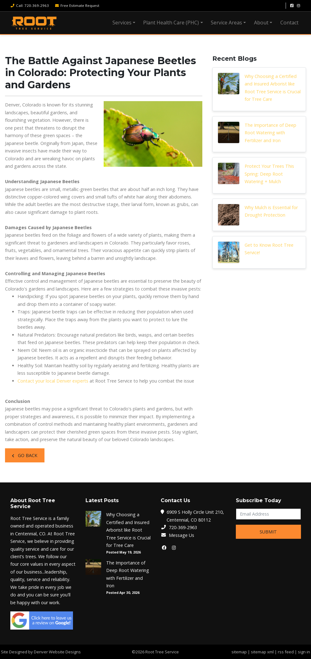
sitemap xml (262, 652)
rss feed (286, 652)
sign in (304, 652)
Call (29, 5)
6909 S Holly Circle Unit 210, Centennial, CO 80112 (195, 516)
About (261, 22)
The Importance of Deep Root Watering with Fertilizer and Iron (270, 132)
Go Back (24, 455)
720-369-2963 (183, 527)
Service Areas (226, 22)
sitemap (239, 652)
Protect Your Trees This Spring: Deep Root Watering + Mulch (269, 173)
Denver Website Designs (57, 652)
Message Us (181, 535)
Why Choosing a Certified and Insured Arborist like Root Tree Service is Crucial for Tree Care (273, 87)
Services (122, 22)
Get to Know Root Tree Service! (269, 248)
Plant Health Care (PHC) (171, 22)
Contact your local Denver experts (53, 381)
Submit (268, 532)
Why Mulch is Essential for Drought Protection (271, 211)
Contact (289, 22)
